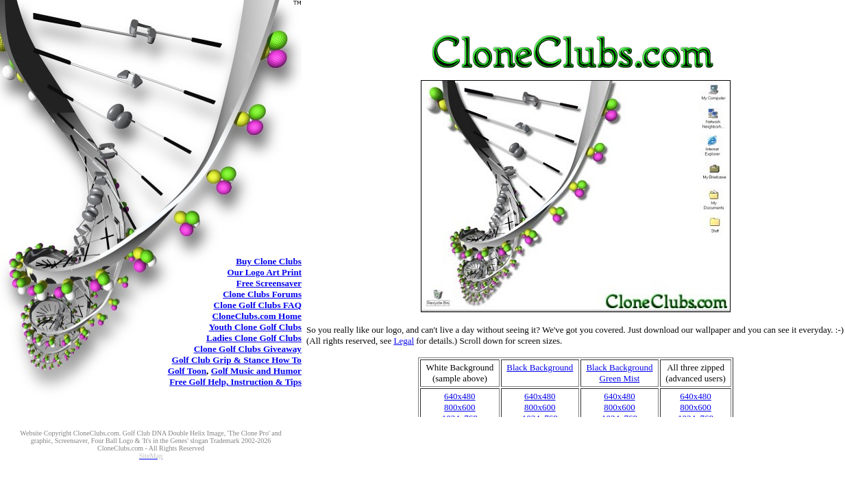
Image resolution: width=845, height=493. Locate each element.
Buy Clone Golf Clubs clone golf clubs (575, 242)
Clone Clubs (269, 261)
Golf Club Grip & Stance (237, 360)
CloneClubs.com (257, 316)
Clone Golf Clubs (258, 305)
